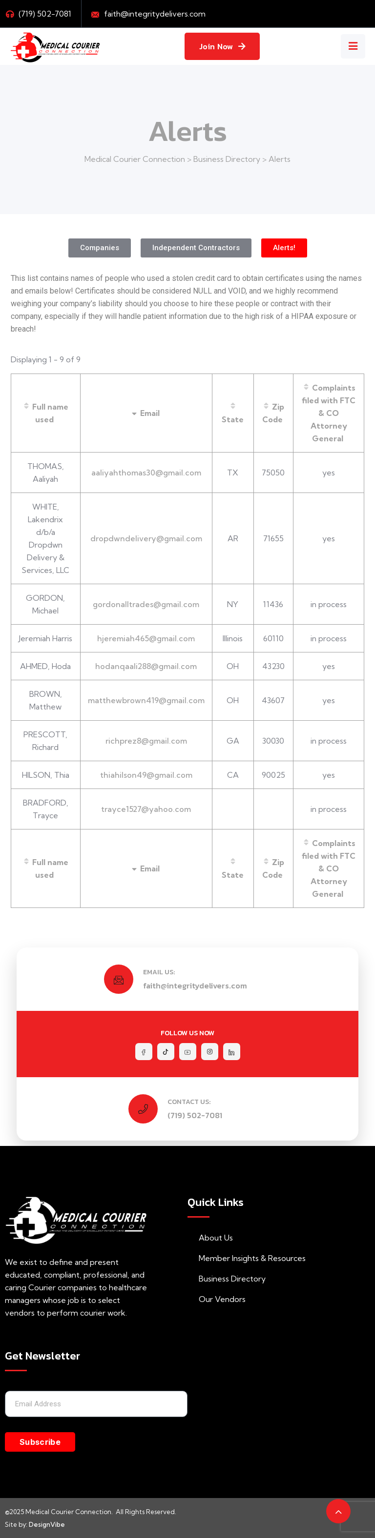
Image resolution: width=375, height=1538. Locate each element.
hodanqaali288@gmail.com (146, 666)
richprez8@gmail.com (146, 741)
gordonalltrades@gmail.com (146, 604)
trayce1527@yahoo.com (146, 809)
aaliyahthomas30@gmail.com (146, 472)
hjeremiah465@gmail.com (146, 638)
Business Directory (227, 1278)
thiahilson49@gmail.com (146, 775)
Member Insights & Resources (247, 1258)
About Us (210, 1237)
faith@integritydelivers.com (155, 14)
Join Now (222, 46)
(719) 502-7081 (194, 1115)
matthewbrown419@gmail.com (146, 700)
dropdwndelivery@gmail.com (146, 538)
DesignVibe (47, 1524)
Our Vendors (217, 1299)
